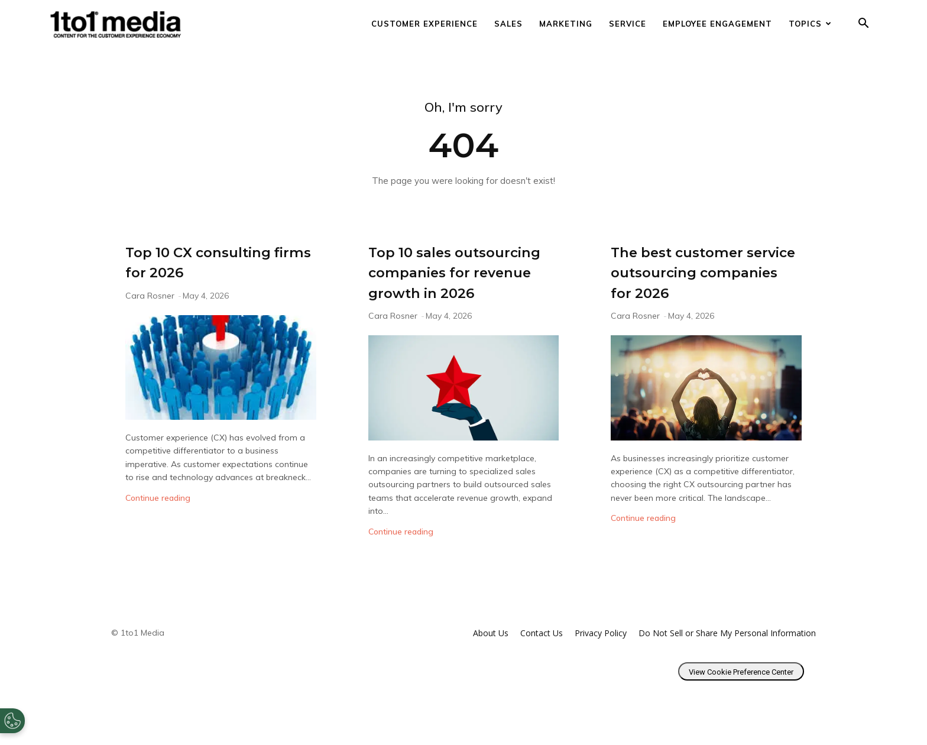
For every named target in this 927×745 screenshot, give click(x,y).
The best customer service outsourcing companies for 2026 (700, 271)
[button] (863, 24)
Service (627, 23)
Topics (810, 23)
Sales (508, 23)
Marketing (565, 23)
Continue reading (157, 498)
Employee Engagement (717, 23)
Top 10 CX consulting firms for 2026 (219, 261)
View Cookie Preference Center (741, 712)
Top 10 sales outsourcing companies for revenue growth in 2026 (452, 292)
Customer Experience (424, 23)
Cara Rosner (149, 295)
